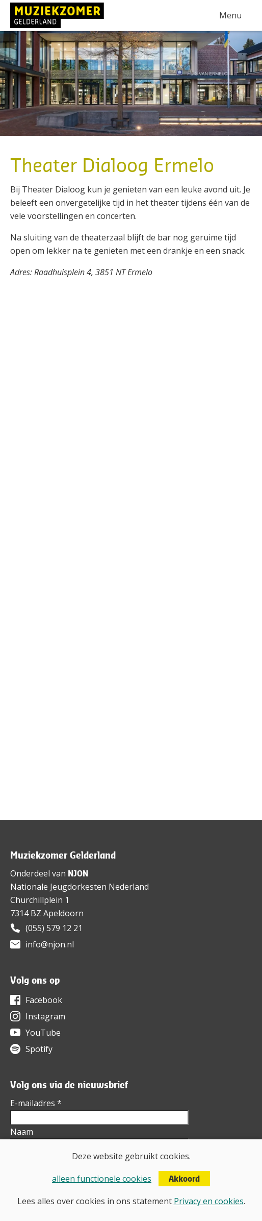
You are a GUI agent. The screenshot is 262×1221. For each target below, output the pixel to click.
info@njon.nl (49, 944)
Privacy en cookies (209, 1201)
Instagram (45, 1016)
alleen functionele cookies (101, 1178)
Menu (230, 15)
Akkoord (184, 1178)
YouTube (43, 1032)
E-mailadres (36, 1103)
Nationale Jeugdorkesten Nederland (79, 886)
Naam (21, 1131)
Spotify (39, 1049)
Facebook (43, 1000)
